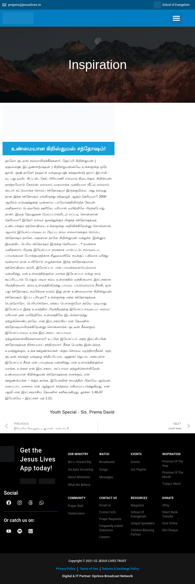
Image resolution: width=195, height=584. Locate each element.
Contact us (108, 498)
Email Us (105, 505)
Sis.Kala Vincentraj (80, 469)
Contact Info (107, 512)
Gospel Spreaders (143, 523)
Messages (106, 477)
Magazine (137, 505)
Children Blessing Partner (142, 532)
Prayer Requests (110, 519)
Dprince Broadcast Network (112, 576)
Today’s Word (171, 484)
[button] (177, 18)
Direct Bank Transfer (170, 514)
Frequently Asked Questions (111, 528)
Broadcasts (107, 462)
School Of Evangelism (138, 514)
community (76, 498)
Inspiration (171, 454)
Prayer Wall (75, 506)
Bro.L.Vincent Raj (79, 462)
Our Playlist (138, 469)
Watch (104, 454)
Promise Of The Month (172, 475)
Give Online (169, 523)
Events (136, 454)
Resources (139, 498)
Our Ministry (78, 454)
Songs (103, 469)
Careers (104, 537)
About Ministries (79, 477)
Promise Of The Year (172, 464)
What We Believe (79, 485)
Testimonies (76, 513)
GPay (165, 505)
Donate (168, 498)
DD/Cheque (170, 530)
